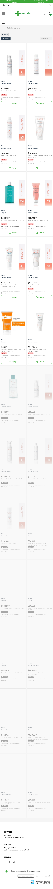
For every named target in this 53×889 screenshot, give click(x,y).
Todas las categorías (13, 28)
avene (5, 34)
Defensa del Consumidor (43, 876)
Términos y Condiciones (33, 871)
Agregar (13, 103)
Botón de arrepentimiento (25, 876)
